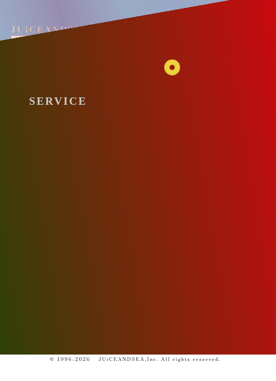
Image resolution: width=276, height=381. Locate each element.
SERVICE (58, 101)
